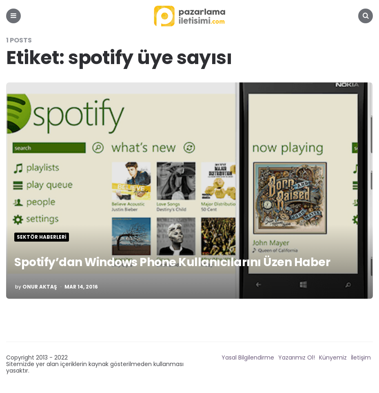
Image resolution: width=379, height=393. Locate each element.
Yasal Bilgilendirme (248, 357)
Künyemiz (333, 357)
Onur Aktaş (39, 287)
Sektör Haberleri (41, 237)
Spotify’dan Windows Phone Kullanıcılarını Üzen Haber (172, 262)
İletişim (361, 357)
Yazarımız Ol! (296, 357)
